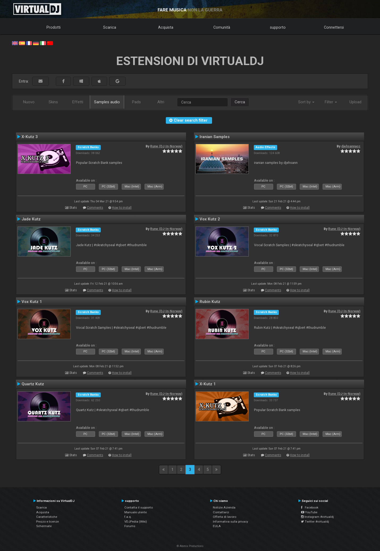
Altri (160, 102)
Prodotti (54, 27)
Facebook (309, 507)
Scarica (109, 27)
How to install (122, 208)
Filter (331, 102)
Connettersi (334, 27)
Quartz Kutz (33, 384)
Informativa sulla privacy (230, 521)
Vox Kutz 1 (32, 301)
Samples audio (107, 102)
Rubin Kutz (210, 301)
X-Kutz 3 (30, 136)
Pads (136, 102)
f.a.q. (128, 517)
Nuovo (29, 102)
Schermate (44, 526)
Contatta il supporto (138, 507)
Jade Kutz (31, 219)
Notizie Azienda (224, 507)
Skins (53, 102)
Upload (355, 102)
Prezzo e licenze (47, 521)
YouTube (309, 512)
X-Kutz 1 (208, 384)
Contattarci (221, 512)
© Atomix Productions (190, 546)
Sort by (306, 102)
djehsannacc (350, 146)
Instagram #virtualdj (317, 517)
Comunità (221, 27)
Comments (95, 208)
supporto (278, 27)
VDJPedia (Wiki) (135, 521)
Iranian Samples (215, 136)
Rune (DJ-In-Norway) (166, 146)
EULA (217, 526)
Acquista (165, 27)
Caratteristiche (46, 517)
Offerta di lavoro (224, 517)
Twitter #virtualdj (315, 521)
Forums (129, 526)
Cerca (240, 102)
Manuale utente (135, 512)
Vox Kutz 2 (210, 219)
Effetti (77, 102)
